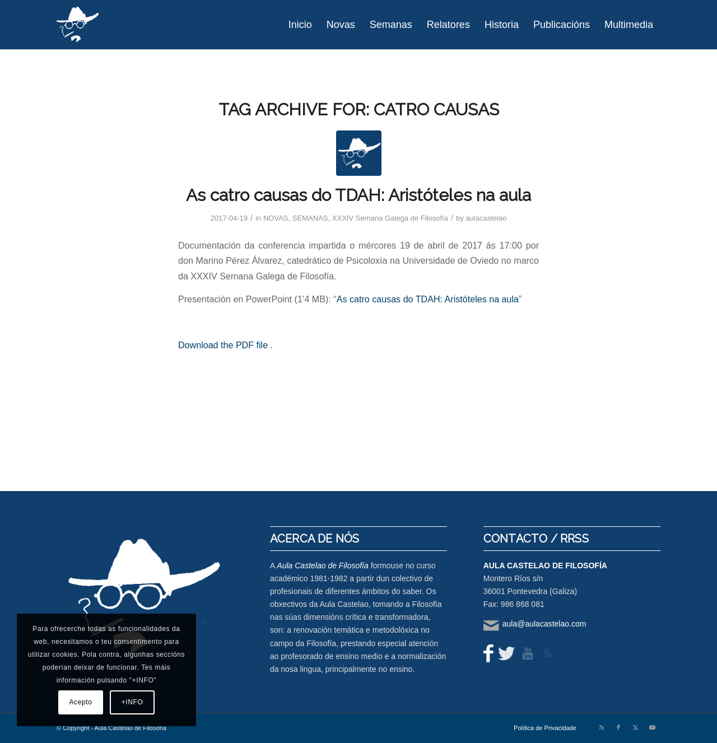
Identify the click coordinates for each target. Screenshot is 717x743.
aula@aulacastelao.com (544, 623)
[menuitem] (300, 24)
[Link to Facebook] (618, 727)
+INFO (132, 702)
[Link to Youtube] (652, 727)
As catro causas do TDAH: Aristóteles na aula (358, 195)
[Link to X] (635, 727)
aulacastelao (485, 218)
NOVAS (275, 218)
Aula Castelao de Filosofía (322, 565)
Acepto (80, 702)
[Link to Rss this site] (601, 727)
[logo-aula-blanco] (78, 24)
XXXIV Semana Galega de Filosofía (390, 218)
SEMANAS (310, 218)
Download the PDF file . (225, 345)
